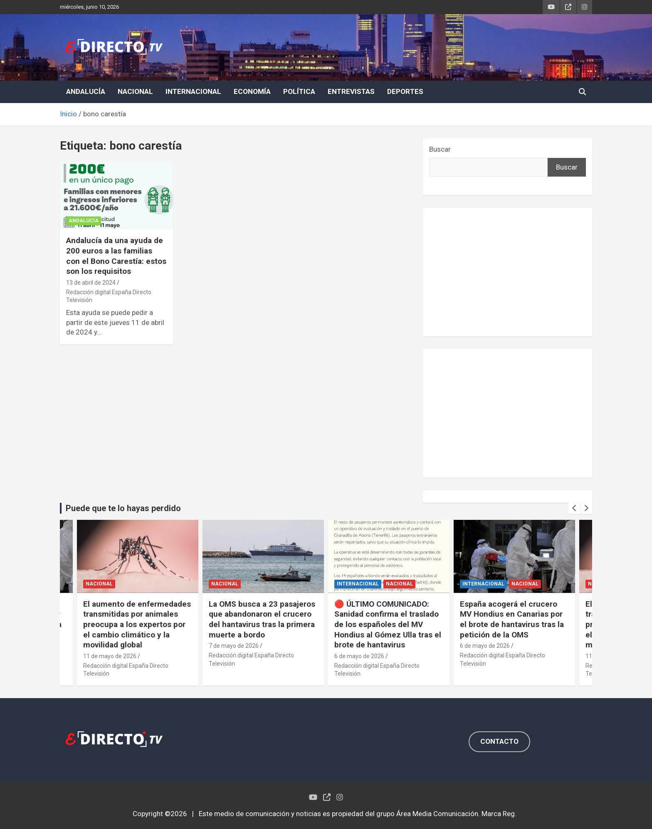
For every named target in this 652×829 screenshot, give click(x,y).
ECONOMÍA (252, 91)
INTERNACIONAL (193, 91)
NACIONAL (135, 91)
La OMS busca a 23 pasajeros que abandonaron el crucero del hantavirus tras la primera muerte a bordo (262, 619)
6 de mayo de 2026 (359, 656)
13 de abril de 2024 (91, 282)
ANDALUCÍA (85, 91)
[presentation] (574, 508)
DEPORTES (405, 91)
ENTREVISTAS (351, 91)
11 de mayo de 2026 (109, 656)
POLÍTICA (299, 91)
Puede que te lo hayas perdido (123, 508)
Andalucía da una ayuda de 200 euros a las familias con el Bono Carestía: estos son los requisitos (116, 256)
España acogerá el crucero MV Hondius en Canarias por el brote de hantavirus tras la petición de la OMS (512, 619)
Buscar (440, 149)
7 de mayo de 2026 (234, 645)
